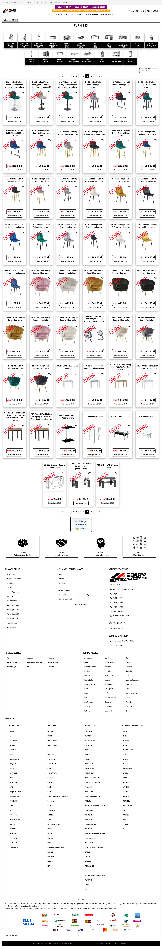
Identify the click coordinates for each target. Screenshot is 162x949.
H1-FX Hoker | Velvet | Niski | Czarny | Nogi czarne (121, 84)
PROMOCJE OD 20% (81, 7)
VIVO (124, 810)
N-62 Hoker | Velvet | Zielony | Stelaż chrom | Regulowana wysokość (14, 84)
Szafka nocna (89, 702)
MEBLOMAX (89, 792)
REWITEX (126, 740)
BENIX (12, 768)
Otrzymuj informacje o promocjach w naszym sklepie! (74, 595)
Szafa (128, 698)
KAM (49, 819)
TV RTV (87, 707)
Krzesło (108, 671)
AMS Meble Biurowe (16, 750)
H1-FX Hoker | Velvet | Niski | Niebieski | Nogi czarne (14, 133)
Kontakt (65, 2)
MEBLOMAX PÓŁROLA (92, 796)
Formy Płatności (13, 592)
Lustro (107, 680)
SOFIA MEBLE (127, 768)
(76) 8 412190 (116, 607)
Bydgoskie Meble (15, 792)
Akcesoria (88, 658)
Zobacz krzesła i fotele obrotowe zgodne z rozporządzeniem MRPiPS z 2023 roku (81, 10)
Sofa (106, 693)
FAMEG (50, 736)
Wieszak (129, 707)
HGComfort (51, 801)
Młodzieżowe (53, 662)
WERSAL (125, 819)
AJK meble (13, 740)
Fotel (86, 662)
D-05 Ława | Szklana (94, 417)
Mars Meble (89, 731)
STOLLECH (126, 782)
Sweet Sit (126, 796)
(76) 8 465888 (116, 602)
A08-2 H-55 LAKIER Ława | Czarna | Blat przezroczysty (81, 466)
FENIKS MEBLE (52, 740)
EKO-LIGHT (13, 838)
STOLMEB (126, 787)
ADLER (12, 731)
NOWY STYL (89, 843)
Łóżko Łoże (88, 680)
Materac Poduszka (132, 680)
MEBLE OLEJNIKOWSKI (92, 782)
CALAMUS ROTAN (15, 796)
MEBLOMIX (88, 801)
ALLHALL (13, 745)
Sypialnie (51, 667)
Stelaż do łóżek (131, 693)
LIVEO (49, 866)
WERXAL (126, 824)
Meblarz (87, 759)
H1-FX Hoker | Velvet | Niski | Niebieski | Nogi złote (41, 133)
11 (96, 76)
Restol (125, 736)
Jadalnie (30, 658)
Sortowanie (148, 68)
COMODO (13, 805)
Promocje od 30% (13, 618)
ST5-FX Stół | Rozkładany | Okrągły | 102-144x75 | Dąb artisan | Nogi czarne (41, 416)
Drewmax (13, 833)
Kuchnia (129, 671)
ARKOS (12, 754)
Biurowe (10, 658)
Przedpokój (109, 689)
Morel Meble (89, 819)
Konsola (108, 667)
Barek (107, 658)
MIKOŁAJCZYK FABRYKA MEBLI (95, 805)
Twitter (61, 579)
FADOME (50, 731)
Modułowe (109, 684)
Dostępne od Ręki (13, 605)
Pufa (127, 689)
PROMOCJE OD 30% (98, 7)
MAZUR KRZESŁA (91, 740)
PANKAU (88, 861)
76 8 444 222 (27, 2)
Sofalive (125, 764)
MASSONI (88, 736)
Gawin (50, 768)
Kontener (129, 667)
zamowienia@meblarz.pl (11, 2)
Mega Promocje (12, 623)
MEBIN (87, 754)
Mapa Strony (11, 627)
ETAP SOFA (13, 843)
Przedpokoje (11, 667)
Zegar (128, 711)
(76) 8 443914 (116, 598)
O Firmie (10, 596)
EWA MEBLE (14, 847)
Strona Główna (48, 2)
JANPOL (50, 815)
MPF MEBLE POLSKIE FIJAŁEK (95, 833)
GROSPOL (51, 782)
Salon (29, 667)
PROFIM (87, 889)
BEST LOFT (13, 773)
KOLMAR (50, 838)
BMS (11, 787)
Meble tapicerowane (34, 662)
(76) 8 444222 (116, 594)
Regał (86, 693)
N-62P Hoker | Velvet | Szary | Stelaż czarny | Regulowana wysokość (41, 84)
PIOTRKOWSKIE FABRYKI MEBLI (95, 875)
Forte (49, 750)
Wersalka (108, 707)
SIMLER (125, 759)
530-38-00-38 (116, 611)
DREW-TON (13, 829)
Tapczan (108, 702)
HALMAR (50, 792)
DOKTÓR (12, 824)
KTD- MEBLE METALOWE (56, 847)
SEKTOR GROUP (128, 750)
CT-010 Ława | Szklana (147, 417)
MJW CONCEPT (90, 810)
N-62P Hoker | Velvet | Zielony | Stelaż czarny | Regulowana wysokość (67, 84)
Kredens (87, 671)
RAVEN (125, 731)
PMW (87, 884)
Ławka (128, 676)
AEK (11, 736)
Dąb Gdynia (13, 815)
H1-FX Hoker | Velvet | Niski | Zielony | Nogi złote (121, 133)
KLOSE (50, 829)
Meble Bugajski (90, 768)
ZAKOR (125, 829)
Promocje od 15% (13, 610)
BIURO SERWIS (14, 782)
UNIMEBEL (126, 801)
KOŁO (49, 843)
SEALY (125, 745)
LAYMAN (50, 852)
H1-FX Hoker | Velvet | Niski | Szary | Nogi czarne (94, 84)
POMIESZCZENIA (62, 14)
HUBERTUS (51, 810)
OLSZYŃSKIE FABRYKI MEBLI (94, 847)
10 (91, 76)
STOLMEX (126, 792)
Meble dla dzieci (12, 662)
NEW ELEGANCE (90, 838)
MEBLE (51, 14)
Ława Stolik (109, 676)
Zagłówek (108, 711)
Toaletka (129, 702)
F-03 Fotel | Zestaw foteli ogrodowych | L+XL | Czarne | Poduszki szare (94, 318)
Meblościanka (89, 684)
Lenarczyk (51, 857)
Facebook (62, 574)
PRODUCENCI (76, 14)
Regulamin (57, 2)
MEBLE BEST (89, 764)
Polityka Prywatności (14, 579)
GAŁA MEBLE (52, 764)
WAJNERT (126, 815)
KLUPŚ (50, 833)
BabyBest (13, 764)
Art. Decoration (15, 759)
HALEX (50, 787)
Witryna (87, 711)
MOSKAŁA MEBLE (91, 824)
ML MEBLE (88, 815)
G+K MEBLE (51, 759)
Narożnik (129, 684)
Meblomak (88, 787)
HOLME (50, 805)
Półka (86, 689)
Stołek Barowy (110, 698)
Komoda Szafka (90, 667)
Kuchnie (51, 658)
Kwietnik (87, 676)
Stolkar (125, 778)
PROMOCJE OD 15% (64, 7)
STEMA (125, 773)
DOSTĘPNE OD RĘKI (90, 14)
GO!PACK (51, 778)
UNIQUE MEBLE (128, 805)
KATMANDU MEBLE (54, 824)
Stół (85, 698)
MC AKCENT (89, 745)
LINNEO (50, 861)
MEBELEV (88, 750)
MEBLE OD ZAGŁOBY (92, 778)
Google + (61, 583)
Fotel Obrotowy (110, 662)
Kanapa (128, 662)
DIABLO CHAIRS (15, 819)
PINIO (87, 871)
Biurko (128, 658)
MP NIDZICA (89, 829)
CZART (12, 810)
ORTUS (87, 852)
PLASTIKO (88, 880)
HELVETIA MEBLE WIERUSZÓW (58, 796)
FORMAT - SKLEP (53, 745)
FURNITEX (51, 754)
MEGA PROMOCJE (107, 14)
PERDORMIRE (89, 866)
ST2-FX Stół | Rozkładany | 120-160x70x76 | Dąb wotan (120, 367)
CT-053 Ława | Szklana (120, 417)
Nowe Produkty (12, 601)
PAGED (87, 857)
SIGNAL (125, 754)
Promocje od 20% (13, 614)
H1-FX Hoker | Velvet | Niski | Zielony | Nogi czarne (147, 84)
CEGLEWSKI (14, 801)
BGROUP (12, 778)
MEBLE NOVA (89, 773)
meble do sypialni (11, 936)
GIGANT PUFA (52, 773)
